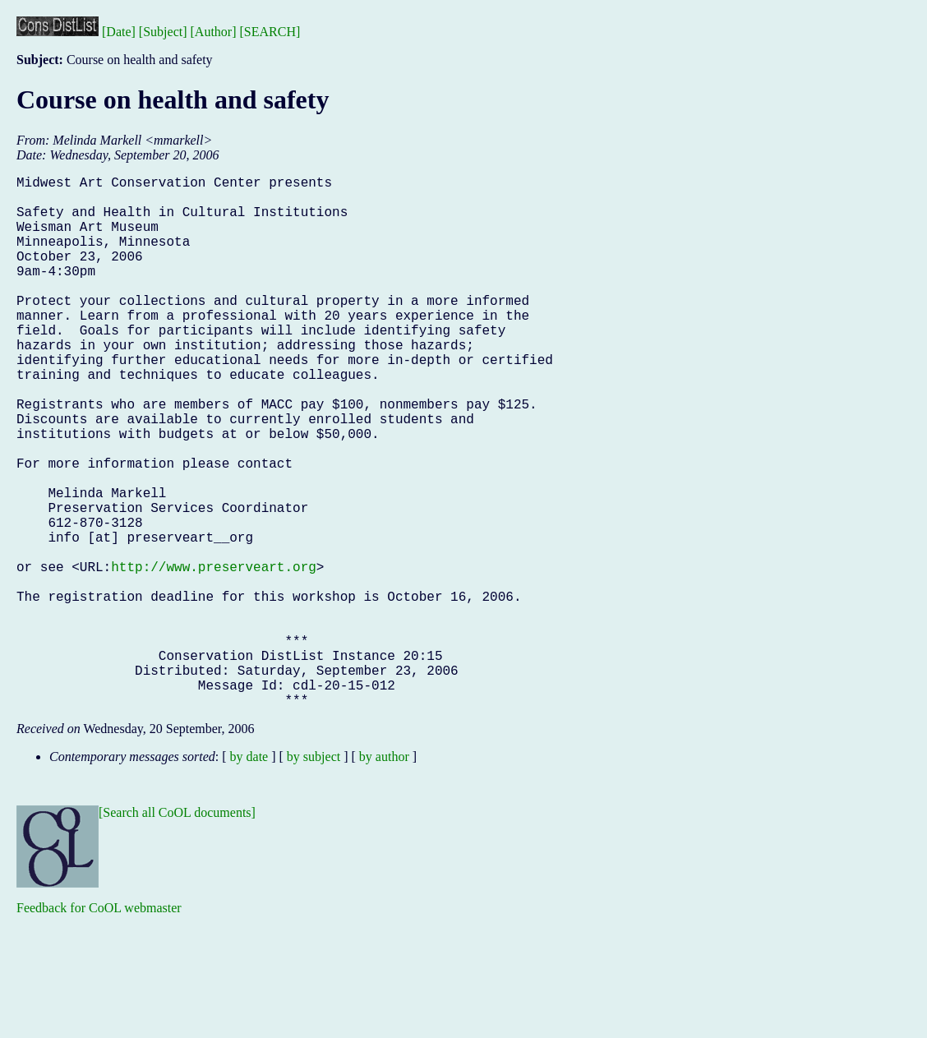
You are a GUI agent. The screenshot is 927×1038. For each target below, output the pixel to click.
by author (384, 875)
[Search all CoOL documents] (177, 931)
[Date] (119, 32)
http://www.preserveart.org (213, 655)
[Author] (214, 32)
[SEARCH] (270, 32)
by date (249, 875)
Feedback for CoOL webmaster (99, 1026)
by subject (313, 875)
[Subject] (163, 32)
